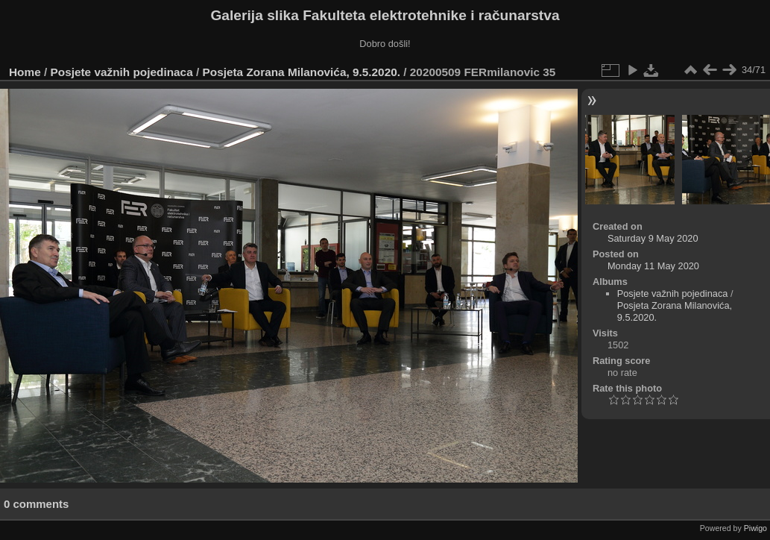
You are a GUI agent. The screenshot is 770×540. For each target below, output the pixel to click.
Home (25, 72)
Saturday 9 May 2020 (653, 238)
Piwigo (755, 528)
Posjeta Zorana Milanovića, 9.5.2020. (302, 72)
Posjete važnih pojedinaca (122, 72)
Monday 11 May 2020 (653, 265)
